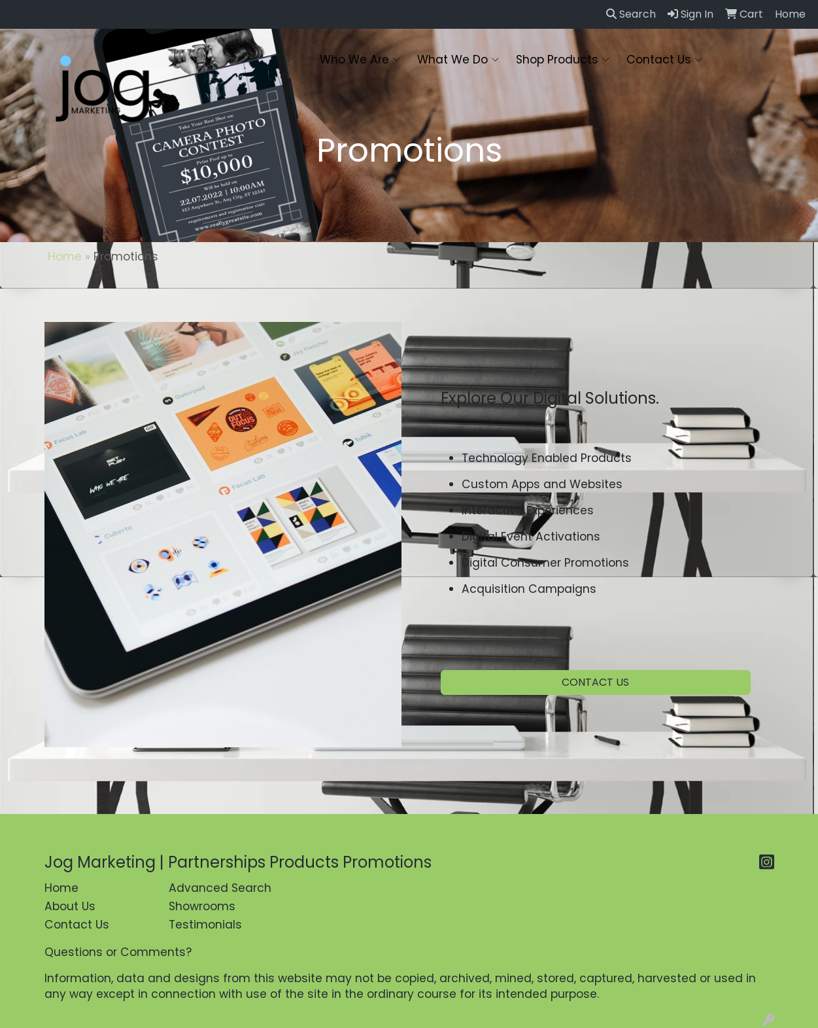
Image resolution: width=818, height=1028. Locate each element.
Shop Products (562, 59)
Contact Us (664, 59)
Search (631, 14)
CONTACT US (595, 682)
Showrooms (202, 906)
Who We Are (360, 59)
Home (65, 256)
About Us (69, 906)
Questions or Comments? (118, 952)
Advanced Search (220, 888)
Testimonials (205, 924)
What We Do (458, 59)
